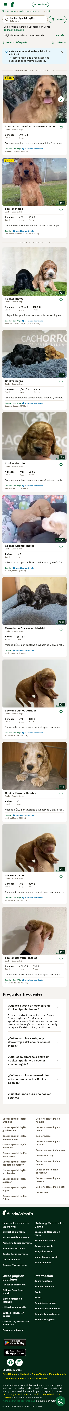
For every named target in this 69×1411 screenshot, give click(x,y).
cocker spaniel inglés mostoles (14, 1146)
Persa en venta (43, 1262)
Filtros (58, 19)
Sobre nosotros (43, 1281)
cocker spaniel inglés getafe (14, 1198)
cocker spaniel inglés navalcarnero (14, 1155)
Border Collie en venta (15, 1254)
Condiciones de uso (45, 1303)
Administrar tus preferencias (19, 1401)
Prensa (38, 1297)
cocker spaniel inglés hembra (48, 1120)
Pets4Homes (9, 1374)
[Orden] (59, 42)
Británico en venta (44, 1240)
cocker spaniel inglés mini (50, 1150)
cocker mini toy (44, 1155)
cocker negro (43, 1136)
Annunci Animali (15, 1378)
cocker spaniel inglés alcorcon (14, 1180)
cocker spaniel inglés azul (50, 1186)
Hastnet (24, 1374)
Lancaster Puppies (37, 1378)
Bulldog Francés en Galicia (13, 1314)
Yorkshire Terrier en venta (17, 1243)
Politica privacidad (44, 1286)
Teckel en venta (11, 1259)
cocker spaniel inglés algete (14, 1189)
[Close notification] (62, 52)
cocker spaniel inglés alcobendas (14, 1172)
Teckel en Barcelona (14, 1284)
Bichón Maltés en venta (15, 1237)
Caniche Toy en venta (14, 1265)
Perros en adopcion (13, 1330)
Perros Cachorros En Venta (15, 1225)
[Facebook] (10, 1362)
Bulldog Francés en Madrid (13, 1292)
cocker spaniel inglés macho (48, 1129)
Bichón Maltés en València (12, 1300)
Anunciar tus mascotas (47, 1308)
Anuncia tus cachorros (46, 1314)
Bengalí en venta (43, 1251)
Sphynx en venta (43, 1246)
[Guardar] (61, 128)
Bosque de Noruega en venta (47, 1233)
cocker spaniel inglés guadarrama (14, 1129)
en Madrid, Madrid (14, 30)
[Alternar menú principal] (5, 4)
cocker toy (42, 1192)
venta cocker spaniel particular (47, 1171)
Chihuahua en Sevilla (14, 1307)
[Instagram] (19, 1362)
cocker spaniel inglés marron (48, 1180)
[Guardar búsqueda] (60, 1401)
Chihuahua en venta (13, 1232)
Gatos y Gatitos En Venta (48, 1225)
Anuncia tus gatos (44, 1319)
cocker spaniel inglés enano (48, 1163)
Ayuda (37, 1292)
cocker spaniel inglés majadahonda (14, 1137)
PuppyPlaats (39, 1374)
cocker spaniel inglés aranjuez (14, 1120)
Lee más (59, 35)
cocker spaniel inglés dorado (48, 1143)
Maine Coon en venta (46, 1257)
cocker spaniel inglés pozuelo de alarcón (14, 1163)
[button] (34, 99)
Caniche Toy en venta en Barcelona (16, 1323)
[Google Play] (15, 1342)
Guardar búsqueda (15, 42)
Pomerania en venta (13, 1248)
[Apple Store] (14, 1352)
